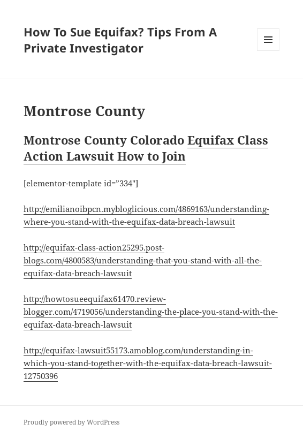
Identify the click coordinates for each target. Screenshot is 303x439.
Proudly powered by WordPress (71, 422)
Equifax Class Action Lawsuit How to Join (146, 148)
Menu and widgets (268, 50)
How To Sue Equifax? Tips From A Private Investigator (120, 40)
